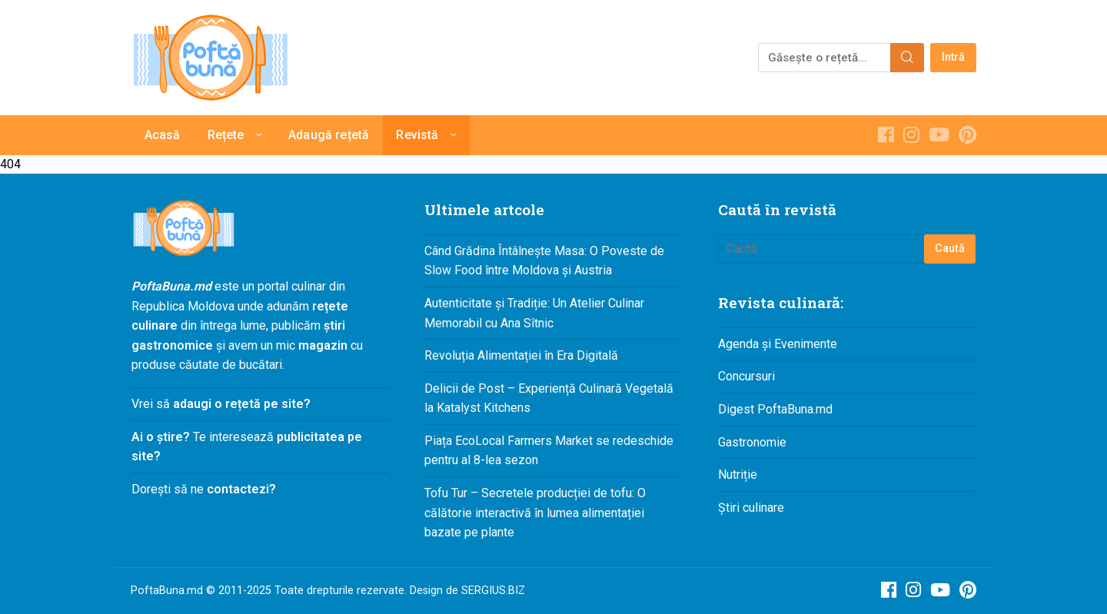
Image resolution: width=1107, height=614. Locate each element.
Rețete (226, 135)
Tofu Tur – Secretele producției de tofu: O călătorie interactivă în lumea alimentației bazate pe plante (535, 512)
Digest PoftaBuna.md (775, 409)
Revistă (417, 135)
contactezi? (240, 489)
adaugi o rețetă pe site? (242, 404)
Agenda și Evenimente (777, 344)
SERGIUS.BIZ (493, 590)
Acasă (163, 135)
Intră (954, 57)
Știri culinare (751, 507)
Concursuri (746, 376)
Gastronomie (752, 442)
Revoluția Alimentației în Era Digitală (521, 355)
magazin (322, 345)
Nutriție (737, 474)
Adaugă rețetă (328, 135)
